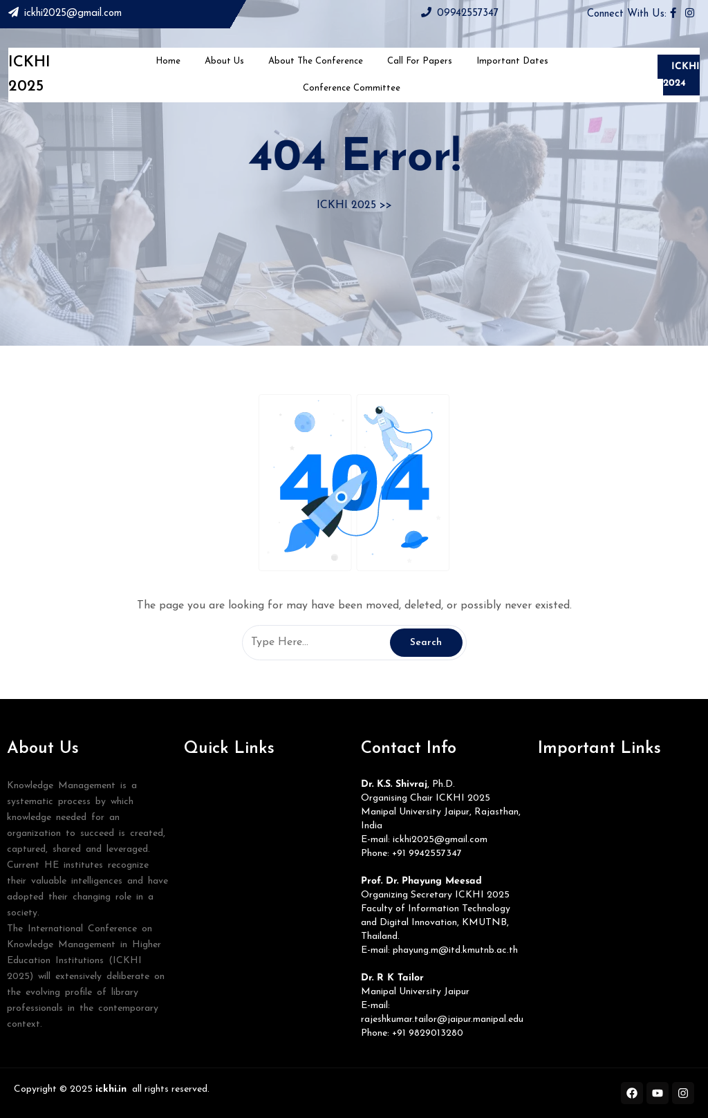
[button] (265, 791)
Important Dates (512, 61)
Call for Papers (419, 61)
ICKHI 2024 (681, 75)
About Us (224, 61)
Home (168, 61)
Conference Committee (351, 88)
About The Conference (315, 61)
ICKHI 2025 (346, 205)
